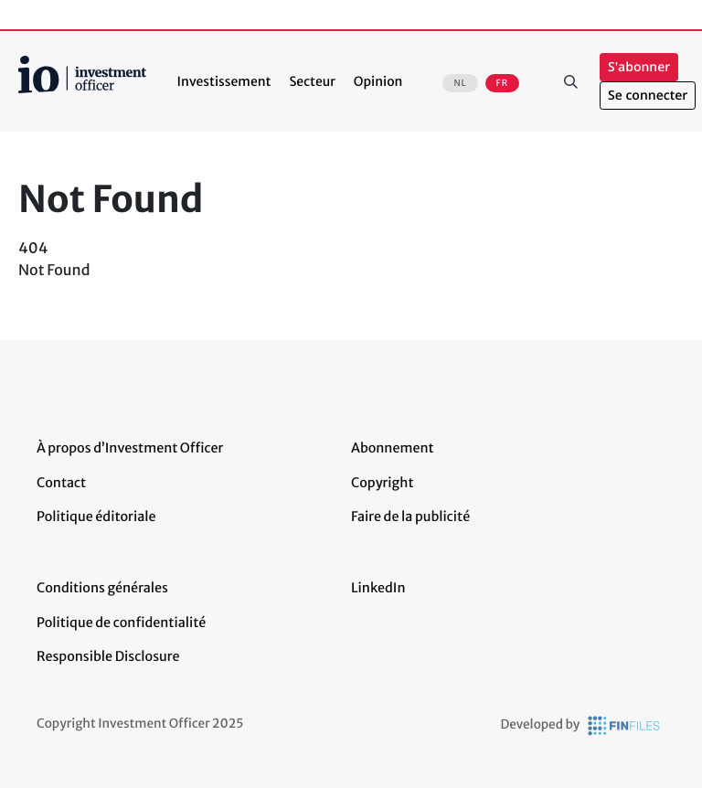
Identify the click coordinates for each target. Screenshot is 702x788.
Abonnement (392, 448)
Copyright (382, 482)
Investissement (224, 81)
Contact (61, 482)
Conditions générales (102, 588)
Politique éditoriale (96, 516)
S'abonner (639, 67)
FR (502, 83)
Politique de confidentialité (121, 622)
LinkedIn (378, 588)
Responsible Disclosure (108, 656)
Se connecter (647, 95)
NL (459, 83)
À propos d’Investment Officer (130, 448)
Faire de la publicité (410, 516)
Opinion (378, 81)
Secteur (312, 81)
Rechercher (570, 81)
